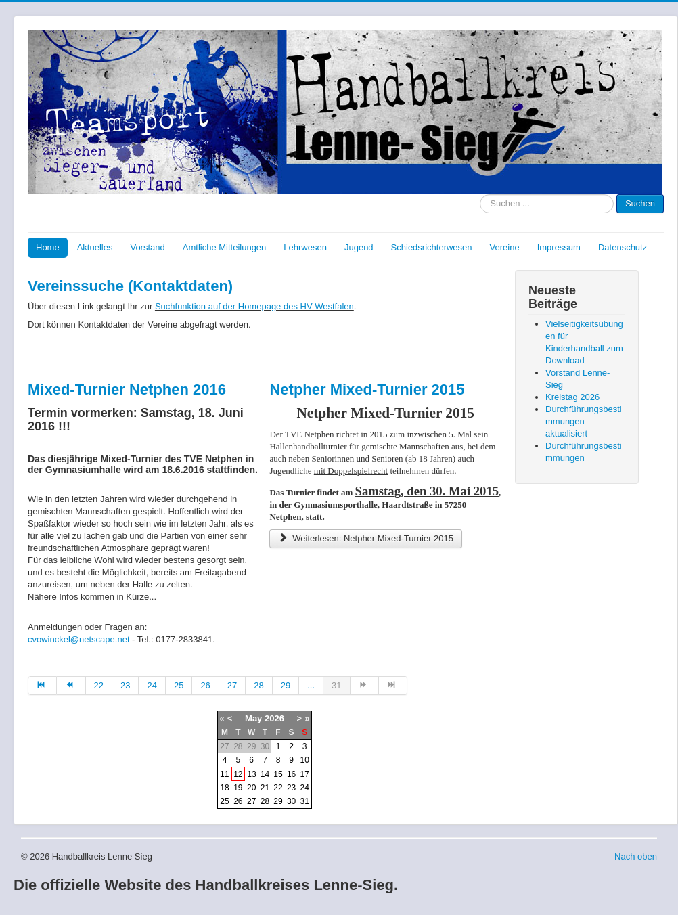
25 (224, 801)
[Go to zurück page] (71, 685)
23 (291, 788)
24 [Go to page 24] (151, 685)
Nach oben (635, 856)
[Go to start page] (42, 685)
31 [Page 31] (336, 685)
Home (48, 247)
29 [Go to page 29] (285, 685)
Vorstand (147, 247)
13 (251, 774)
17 (304, 774)
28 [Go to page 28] (258, 685)
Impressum (559, 247)
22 (277, 788)
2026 (274, 718)
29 (277, 801)
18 (224, 788)
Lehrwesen (305, 247)
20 (251, 788)
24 (304, 788)
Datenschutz (622, 247)
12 (237, 774)
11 (224, 774)
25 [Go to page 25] (178, 685)
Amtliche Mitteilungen (225, 247)
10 (304, 760)
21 (265, 788)
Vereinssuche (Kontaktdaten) (130, 285)
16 (291, 774)
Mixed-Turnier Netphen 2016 (127, 389)
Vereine (505, 247)
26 (237, 801)
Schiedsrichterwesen (431, 247)
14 (265, 774)
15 (277, 774)
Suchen (640, 203)
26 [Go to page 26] (205, 685)
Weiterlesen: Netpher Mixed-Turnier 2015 (365, 538)
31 (304, 801)
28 (265, 801)
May (253, 718)
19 (237, 788)
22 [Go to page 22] (99, 685)
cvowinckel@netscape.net (79, 639)
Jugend (359, 247)
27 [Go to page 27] (232, 685)
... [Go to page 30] (311, 685)
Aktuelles (95, 247)
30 (291, 801)
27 (251, 801)
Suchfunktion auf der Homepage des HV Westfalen (254, 306)
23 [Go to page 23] (125, 685)
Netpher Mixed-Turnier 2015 (366, 389)
